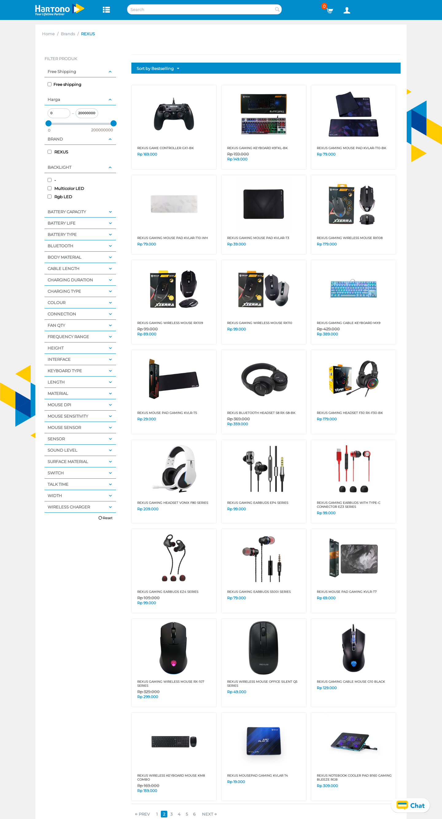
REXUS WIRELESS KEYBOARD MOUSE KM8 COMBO (171, 778)
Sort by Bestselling (158, 69)
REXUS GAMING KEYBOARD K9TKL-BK (257, 148)
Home (48, 33)
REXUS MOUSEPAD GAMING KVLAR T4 (257, 776)
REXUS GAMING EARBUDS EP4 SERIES (257, 503)
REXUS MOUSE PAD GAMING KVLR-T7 (347, 592)
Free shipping (64, 84)
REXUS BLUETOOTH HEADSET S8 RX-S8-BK (261, 413)
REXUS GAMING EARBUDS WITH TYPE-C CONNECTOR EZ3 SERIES (348, 505)
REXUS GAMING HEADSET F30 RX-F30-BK (350, 413)
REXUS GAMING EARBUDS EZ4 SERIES (167, 592)
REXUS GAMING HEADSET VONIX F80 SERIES (172, 503)
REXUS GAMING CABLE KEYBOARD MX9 (348, 323)
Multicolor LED (66, 188)
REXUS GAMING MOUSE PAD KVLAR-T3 (258, 238)
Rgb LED (60, 196)
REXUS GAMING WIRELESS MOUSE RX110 (259, 323)
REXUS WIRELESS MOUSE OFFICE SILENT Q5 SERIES (262, 684)
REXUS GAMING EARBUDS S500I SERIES (259, 592)
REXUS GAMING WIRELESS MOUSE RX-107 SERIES (170, 684)
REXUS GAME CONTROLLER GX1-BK (165, 148)
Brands (68, 33)
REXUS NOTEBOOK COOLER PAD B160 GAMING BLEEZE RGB (354, 778)
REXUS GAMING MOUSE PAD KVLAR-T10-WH (172, 238)
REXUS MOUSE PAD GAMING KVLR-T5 (167, 413)
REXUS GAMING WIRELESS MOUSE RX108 (349, 238)
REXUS (58, 151)
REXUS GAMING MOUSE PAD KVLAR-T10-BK (351, 148)
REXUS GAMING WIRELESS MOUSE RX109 (170, 323)
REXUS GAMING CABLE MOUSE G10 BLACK (351, 682)
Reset (107, 518)
